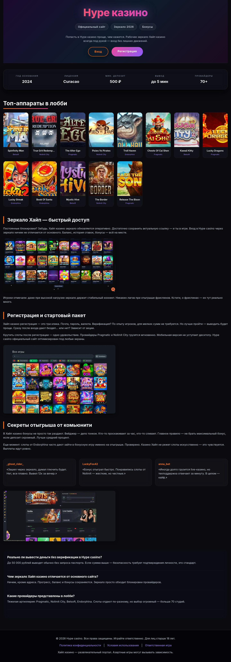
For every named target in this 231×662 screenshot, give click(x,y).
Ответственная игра (158, 645)
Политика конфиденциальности (80, 645)
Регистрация (127, 51)
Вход (98, 51)
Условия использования (123, 645)
